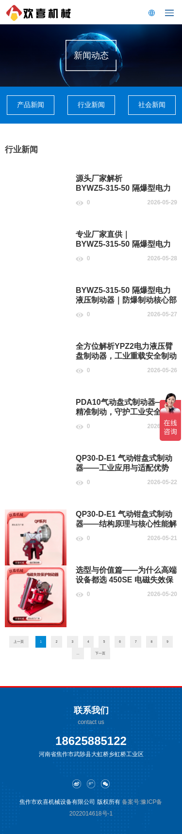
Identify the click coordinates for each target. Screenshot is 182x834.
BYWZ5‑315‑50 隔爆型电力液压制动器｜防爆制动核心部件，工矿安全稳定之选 (126, 300)
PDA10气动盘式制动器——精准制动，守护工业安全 (123, 407)
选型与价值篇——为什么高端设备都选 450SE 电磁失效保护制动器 (126, 580)
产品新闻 (30, 105)
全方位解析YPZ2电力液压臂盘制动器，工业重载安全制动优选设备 (126, 356)
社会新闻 (151, 105)
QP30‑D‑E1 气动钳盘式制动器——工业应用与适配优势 (124, 463)
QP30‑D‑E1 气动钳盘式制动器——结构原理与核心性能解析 (126, 524)
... (78, 653)
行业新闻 (91, 105)
